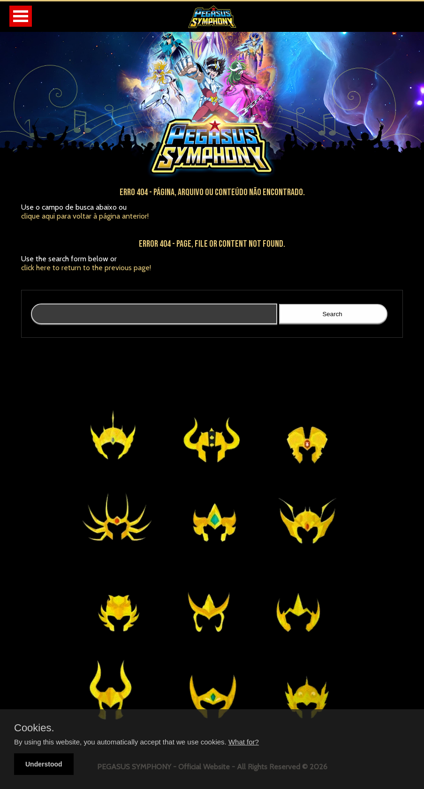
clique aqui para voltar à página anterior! (85, 216)
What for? (243, 742)
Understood (43, 764)
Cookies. (34, 728)
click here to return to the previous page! (86, 267)
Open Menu (20, 16)
